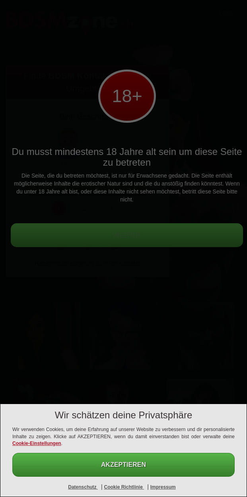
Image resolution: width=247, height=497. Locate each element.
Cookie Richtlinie (124, 487)
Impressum (163, 487)
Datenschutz (83, 487)
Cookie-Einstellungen (36, 443)
